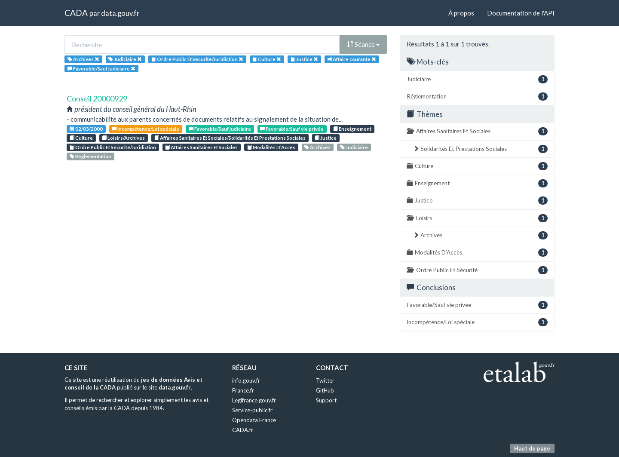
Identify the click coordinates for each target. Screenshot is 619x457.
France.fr (243, 390)
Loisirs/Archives (123, 138)
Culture (81, 138)
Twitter (325, 380)
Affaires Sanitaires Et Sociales (201, 147)
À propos (461, 13)
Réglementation (90, 156)
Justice (326, 138)
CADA (76, 13)
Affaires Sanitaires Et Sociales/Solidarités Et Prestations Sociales (230, 138)
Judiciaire (354, 147)
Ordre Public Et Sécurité (477, 270)
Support (326, 400)
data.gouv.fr (120, 13)
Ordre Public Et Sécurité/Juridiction (113, 147)
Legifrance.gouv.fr (254, 400)
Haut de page (532, 448)
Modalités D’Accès (271, 147)
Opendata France (254, 420)
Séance (363, 44)
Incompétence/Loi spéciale (145, 129)
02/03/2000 (86, 129)
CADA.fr (242, 429)
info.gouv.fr (246, 380)
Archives (317, 147)
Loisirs (477, 218)
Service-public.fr (252, 410)
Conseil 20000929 (97, 98)
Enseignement (352, 129)
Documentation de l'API (521, 13)
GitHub (325, 390)
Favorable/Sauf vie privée (292, 129)
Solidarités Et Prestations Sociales (480, 149)
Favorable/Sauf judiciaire (220, 129)
